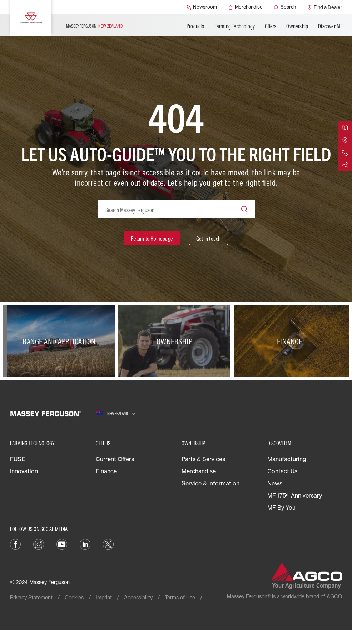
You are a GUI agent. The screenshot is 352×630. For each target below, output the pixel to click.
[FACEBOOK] (15, 543)
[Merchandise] (245, 7)
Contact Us (282, 471)
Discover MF (330, 26)
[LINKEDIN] (85, 543)
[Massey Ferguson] (30, 18)
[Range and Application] (60, 341)
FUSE (17, 458)
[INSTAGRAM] (38, 543)
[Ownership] (175, 341)
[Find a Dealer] (324, 7)
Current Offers (115, 458)
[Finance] (291, 341)
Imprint (104, 597)
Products (195, 26)
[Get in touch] (208, 238)
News (274, 483)
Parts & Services (203, 458)
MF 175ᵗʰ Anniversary (294, 495)
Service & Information (210, 483)
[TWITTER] (108, 543)
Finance (106, 471)
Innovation (24, 471)
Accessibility (138, 597)
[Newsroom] (202, 7)
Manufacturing (286, 458)
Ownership (297, 26)
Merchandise (199, 471)
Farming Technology (234, 26)
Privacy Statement (31, 597)
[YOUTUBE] (61, 543)
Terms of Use (180, 597)
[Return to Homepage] (152, 238)
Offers (270, 26)
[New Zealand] (115, 413)
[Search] (285, 7)
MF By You (281, 507)
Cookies (74, 597)
